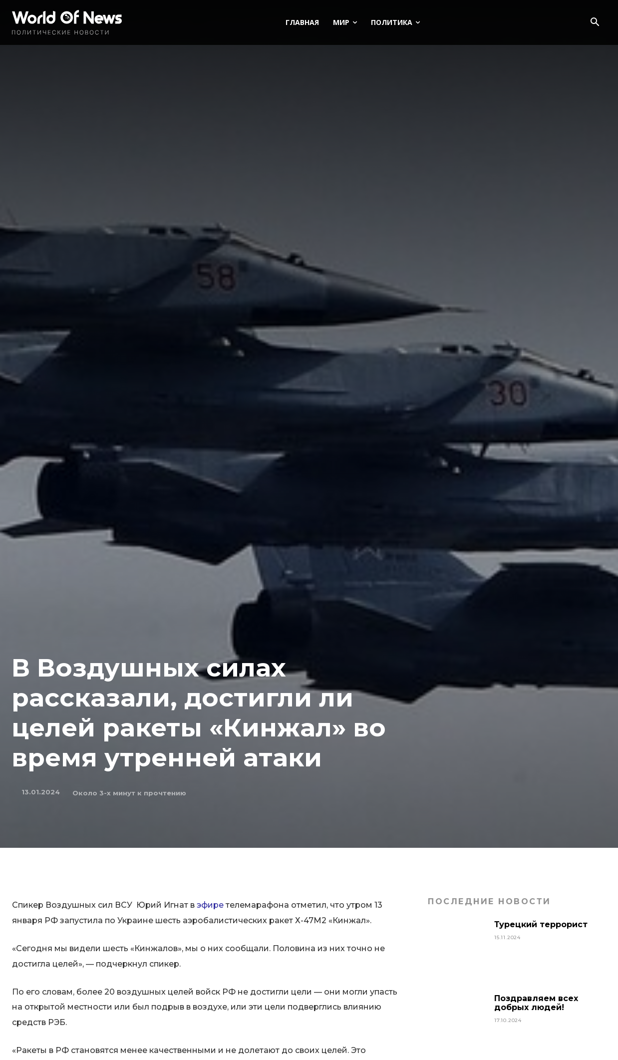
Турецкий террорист (542, 924)
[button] (594, 22)
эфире (210, 905)
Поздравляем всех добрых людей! (536, 1003)
